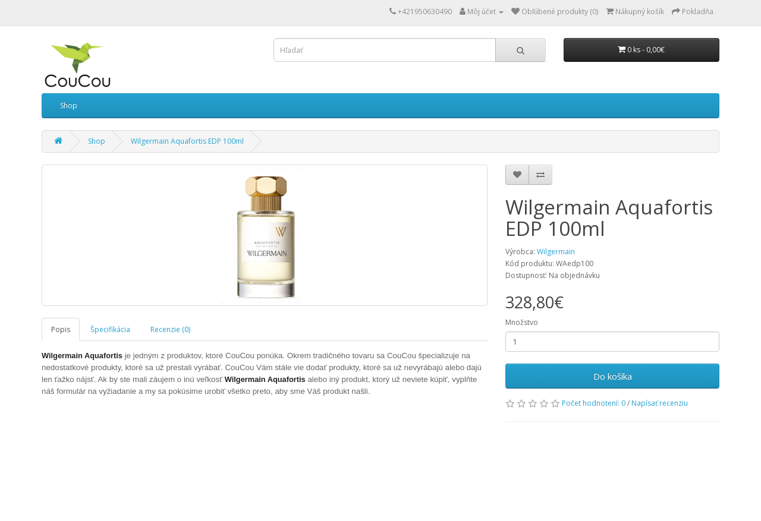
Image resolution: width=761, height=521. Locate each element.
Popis (60, 329)
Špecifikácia (110, 329)
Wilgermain (556, 252)
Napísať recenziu (659, 403)
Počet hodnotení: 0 (593, 403)
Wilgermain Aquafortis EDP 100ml (187, 141)
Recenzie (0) (170, 329)
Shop (68, 105)
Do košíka (612, 376)
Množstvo (521, 322)
